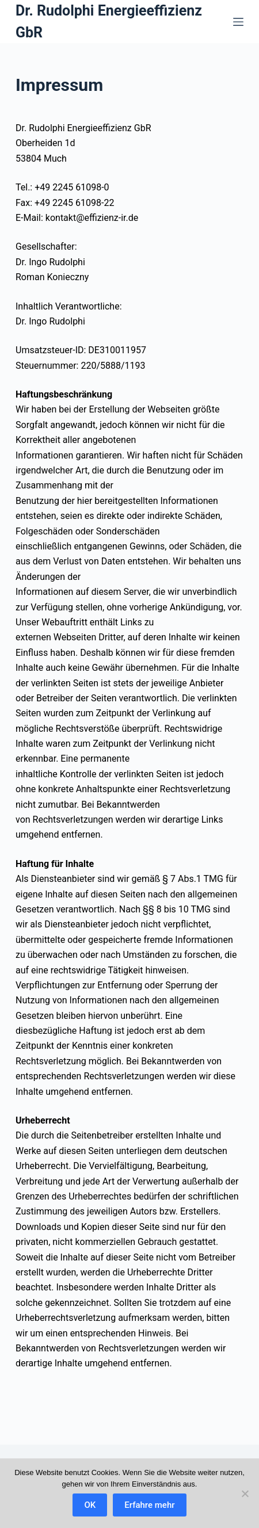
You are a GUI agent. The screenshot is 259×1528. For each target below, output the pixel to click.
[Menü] (238, 22)
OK (90, 1505)
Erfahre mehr (149, 1505)
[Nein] (244, 1493)
